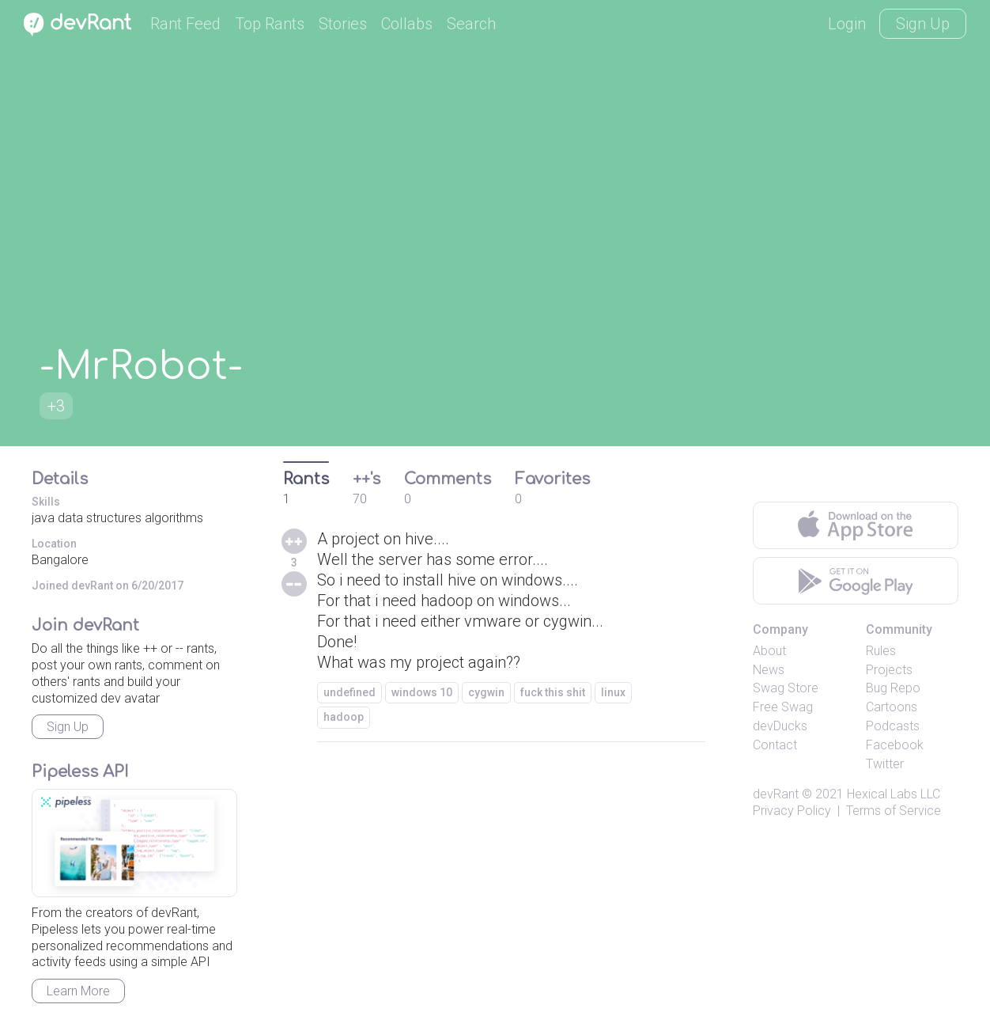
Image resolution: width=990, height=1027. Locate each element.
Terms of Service (893, 810)
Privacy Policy (792, 810)
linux (613, 692)
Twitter (885, 763)
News (768, 669)
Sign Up (923, 23)
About (769, 650)
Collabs (407, 23)
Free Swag (783, 706)
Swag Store (785, 687)
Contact (775, 744)
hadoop (343, 717)
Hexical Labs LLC (893, 794)
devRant (776, 794)
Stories (343, 23)
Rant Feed (185, 23)
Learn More (78, 991)
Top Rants (269, 23)
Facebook (895, 744)
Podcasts (893, 725)
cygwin (486, 692)
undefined (349, 692)
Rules (881, 650)
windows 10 (421, 692)
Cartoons (891, 706)
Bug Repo (893, 687)
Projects (889, 669)
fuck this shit (552, 692)
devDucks (780, 725)
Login (847, 23)
